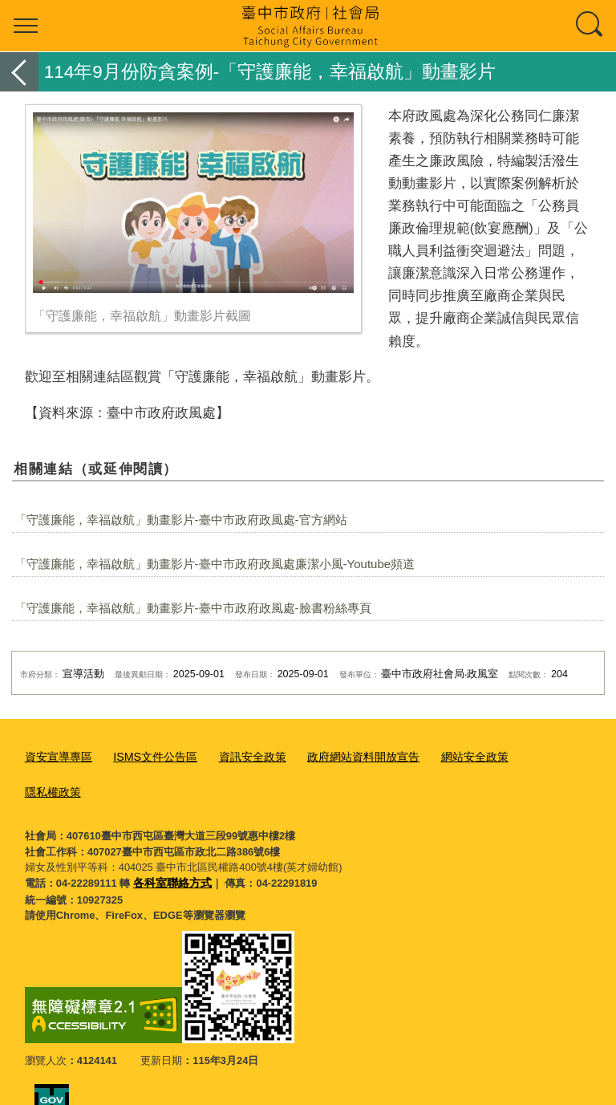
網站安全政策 (447, 756)
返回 (19, 71)
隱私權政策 (526, 756)
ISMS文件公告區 (147, 756)
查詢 (590, 25)
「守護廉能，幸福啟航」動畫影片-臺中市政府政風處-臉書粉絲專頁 (192, 608)
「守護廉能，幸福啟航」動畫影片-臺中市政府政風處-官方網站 (180, 519)
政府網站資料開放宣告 (343, 756)
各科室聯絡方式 (169, 844)
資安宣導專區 (56, 756)
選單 (25, 25)
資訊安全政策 (238, 756)
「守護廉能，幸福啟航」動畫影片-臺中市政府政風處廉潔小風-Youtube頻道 (214, 564)
